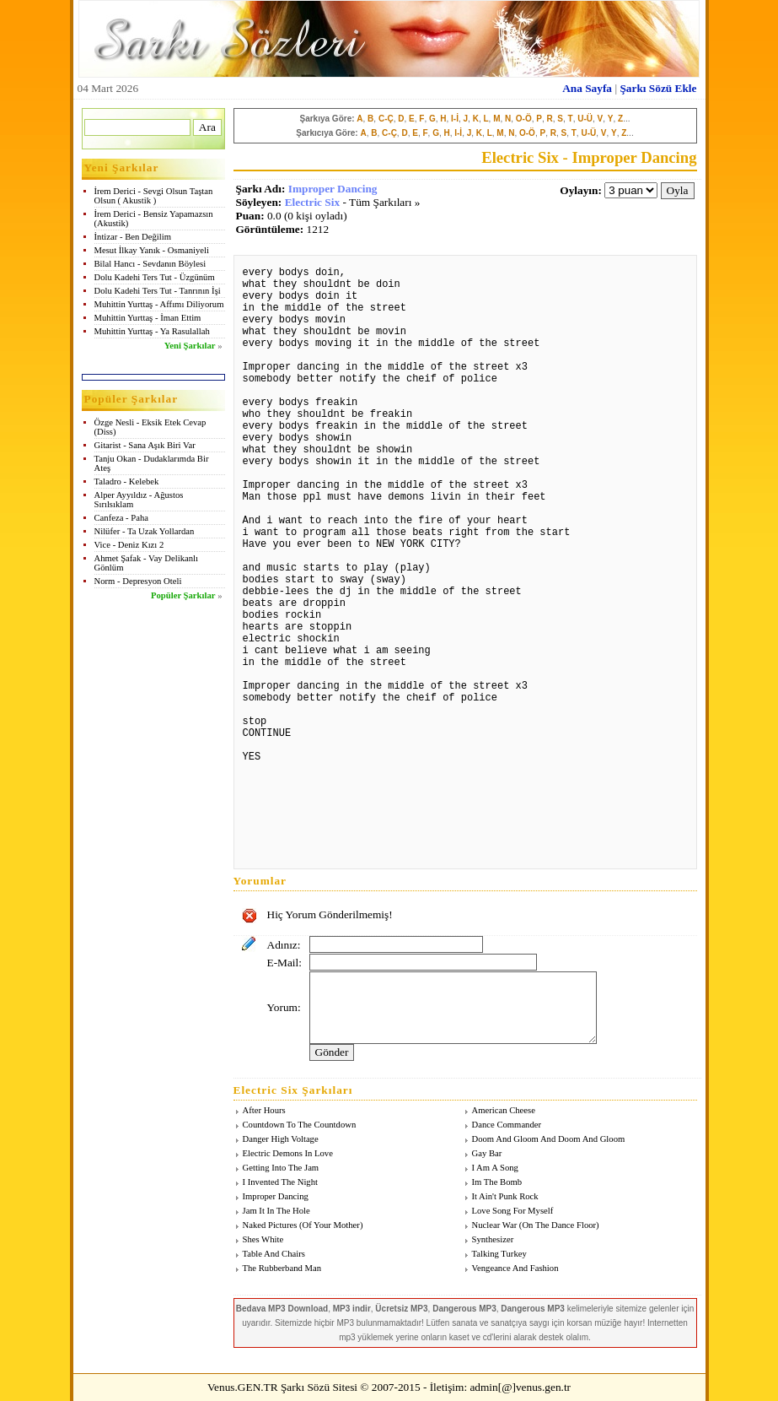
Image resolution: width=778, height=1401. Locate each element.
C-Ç (386, 118)
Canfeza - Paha (121, 517)
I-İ (455, 118)
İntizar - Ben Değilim (132, 236)
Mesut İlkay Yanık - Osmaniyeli (151, 250)
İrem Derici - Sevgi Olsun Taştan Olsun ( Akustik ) (153, 196)
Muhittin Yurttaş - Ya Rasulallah (152, 331)
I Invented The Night (280, 1182)
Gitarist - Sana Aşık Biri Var (145, 445)
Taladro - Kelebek (126, 481)
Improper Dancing (333, 188)
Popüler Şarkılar (183, 595)
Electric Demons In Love (288, 1153)
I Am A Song (495, 1167)
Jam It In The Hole (276, 1210)
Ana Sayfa (587, 88)
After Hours (264, 1110)
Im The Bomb (497, 1182)
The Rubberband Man (282, 1268)
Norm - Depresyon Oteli (138, 581)
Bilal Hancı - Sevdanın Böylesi (150, 263)
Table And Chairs (274, 1253)
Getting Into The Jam (281, 1167)
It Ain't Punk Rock (505, 1196)
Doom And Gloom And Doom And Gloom (548, 1139)
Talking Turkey (499, 1253)
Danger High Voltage (281, 1139)
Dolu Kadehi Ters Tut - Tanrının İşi (157, 290)
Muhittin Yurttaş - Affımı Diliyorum (159, 304)
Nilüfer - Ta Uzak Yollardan (144, 531)
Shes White (263, 1239)
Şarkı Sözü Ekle (658, 88)
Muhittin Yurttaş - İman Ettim (147, 317)
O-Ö (524, 118)
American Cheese (503, 1110)
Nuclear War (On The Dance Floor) (535, 1225)
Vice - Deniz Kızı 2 (129, 544)
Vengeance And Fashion (515, 1268)
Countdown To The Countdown (300, 1124)
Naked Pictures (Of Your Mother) (303, 1225)
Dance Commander (507, 1124)
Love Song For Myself (513, 1210)
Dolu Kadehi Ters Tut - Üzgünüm (154, 277)
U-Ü (585, 118)
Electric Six (313, 202)
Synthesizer (493, 1239)
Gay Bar (487, 1153)
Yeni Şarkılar (190, 345)
